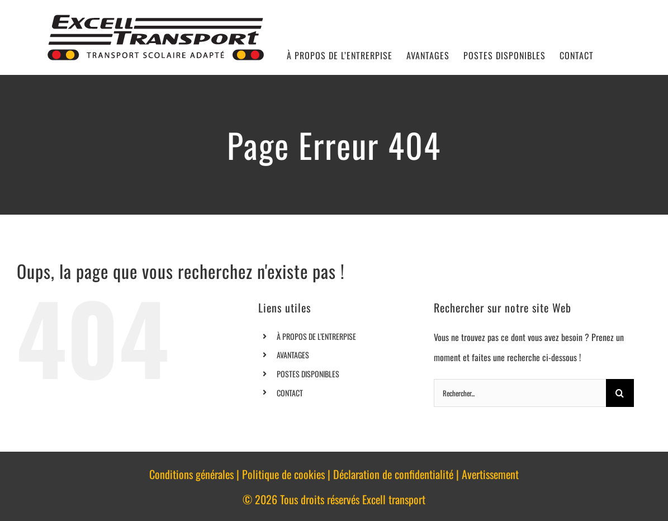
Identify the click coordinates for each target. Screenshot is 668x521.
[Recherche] (620, 393)
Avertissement (490, 474)
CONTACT (290, 393)
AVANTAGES (293, 355)
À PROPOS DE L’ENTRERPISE (316, 336)
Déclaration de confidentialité (393, 474)
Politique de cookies (283, 474)
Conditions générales (191, 474)
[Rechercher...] (520, 393)
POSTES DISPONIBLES (308, 374)
